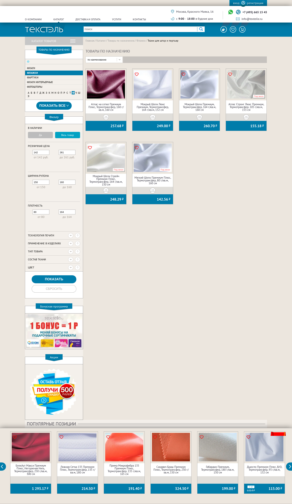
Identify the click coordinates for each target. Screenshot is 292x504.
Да (40, 135)
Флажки (32, 73)
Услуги (116, 19)
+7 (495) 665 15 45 (254, 12)
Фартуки (32, 77)
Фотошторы (34, 86)
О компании (33, 19)
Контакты (139, 19)
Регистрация (255, 2)
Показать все (54, 106)
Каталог (58, 19)
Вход (236, 2)
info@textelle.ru (252, 19)
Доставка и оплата (87, 19)
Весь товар (67, 135)
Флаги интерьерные (40, 82)
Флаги (31, 68)
